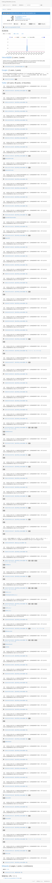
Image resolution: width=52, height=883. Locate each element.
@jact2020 (7, 238)
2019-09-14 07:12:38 (9, 872)
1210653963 (17, 66)
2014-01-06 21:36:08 (9, 730)
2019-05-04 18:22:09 (9, 321)
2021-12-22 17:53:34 (9, 167)
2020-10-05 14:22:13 (9, 235)
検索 (41, 5)
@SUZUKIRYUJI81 (9, 158)
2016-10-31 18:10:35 (9, 487)
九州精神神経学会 (19, 17)
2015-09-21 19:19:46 (9, 576)
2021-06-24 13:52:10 (9, 197)
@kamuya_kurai (18, 542)
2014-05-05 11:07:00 (9, 66)
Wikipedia (41, 24)
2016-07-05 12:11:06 (9, 507)
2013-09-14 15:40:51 (9, 768)
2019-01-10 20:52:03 (9, 339)
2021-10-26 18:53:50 (9, 179)
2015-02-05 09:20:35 (9, 628)
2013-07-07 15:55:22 (9, 79)
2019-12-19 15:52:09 (9, 282)
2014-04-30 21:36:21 (9, 691)
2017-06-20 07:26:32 (9, 443)
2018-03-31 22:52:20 (9, 391)
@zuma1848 (8, 797)
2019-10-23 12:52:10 (9, 291)
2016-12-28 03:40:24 (9, 478)
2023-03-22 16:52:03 (9, 90)
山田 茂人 (25, 16)
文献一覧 (20, 872)
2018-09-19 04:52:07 (9, 362)
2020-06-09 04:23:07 (9, 256)
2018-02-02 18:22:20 (9, 400)
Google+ (23, 24)
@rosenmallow (13, 217)
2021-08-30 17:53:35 (9, 188)
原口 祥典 (17, 16)
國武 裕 (20, 16)
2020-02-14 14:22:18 (9, 273)
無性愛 (16, 872)
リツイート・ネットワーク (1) (34, 350)
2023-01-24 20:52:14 (9, 102)
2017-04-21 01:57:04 (9, 454)
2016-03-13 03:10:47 (9, 531)
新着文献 (14, 5)
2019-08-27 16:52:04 (9, 303)
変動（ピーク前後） (7, 33)
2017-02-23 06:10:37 (9, 466)
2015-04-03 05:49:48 (9, 619)
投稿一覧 (22, 66)
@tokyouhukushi (8, 644)
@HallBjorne (8, 564)
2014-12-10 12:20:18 (9, 640)
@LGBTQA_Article (19, 90)
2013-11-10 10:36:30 (9, 750)
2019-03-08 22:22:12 (9, 330)
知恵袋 (16, 24)
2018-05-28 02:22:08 (9, 382)
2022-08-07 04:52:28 (9, 129)
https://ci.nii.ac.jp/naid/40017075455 (12, 27)
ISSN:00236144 (26, 19)
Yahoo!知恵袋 (7, 57)
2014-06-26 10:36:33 (9, 673)
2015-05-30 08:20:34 (9, 603)
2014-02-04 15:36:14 (9, 718)
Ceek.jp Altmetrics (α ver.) (9, 1)
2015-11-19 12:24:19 (9, 560)
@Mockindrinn (8, 741)
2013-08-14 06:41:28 (9, 786)
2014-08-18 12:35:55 (9, 664)
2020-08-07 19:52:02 (9, 247)
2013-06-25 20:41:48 (9, 795)
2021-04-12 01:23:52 (9, 205)
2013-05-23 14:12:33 (9, 827)
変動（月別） (16, 33)
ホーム (4, 9)
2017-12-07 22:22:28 (9, 409)
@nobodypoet (8, 594)
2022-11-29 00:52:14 (9, 111)
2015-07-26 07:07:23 (9, 588)
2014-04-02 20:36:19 (9, 700)
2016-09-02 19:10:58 (9, 496)
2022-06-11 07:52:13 (9, 138)
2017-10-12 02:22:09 (9, 418)
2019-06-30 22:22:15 (9, 312)
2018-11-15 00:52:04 (9, 350)
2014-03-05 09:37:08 (9, 709)
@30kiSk (7, 647)
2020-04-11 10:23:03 (9, 264)
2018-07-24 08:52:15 (9, 374)
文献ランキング (6, 5)
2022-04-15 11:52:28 (9, 146)
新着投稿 (21, 5)
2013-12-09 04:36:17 (9, 738)
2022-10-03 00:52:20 (9, 120)
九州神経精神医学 (19, 19)
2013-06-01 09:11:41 (9, 815)
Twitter (32, 24)
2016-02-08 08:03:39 (9, 542)
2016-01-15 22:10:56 (9, 551)
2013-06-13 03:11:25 (9, 806)
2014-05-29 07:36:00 (9, 682)
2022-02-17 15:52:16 (9, 155)
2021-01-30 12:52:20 (9, 214)
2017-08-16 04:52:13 (9, 427)
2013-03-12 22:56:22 (9, 862)
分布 (22, 33)
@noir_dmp (7, 853)
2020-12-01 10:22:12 (9, 226)
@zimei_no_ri (8, 592)
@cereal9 (7, 217)
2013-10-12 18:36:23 (9, 759)
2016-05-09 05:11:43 (9, 519)
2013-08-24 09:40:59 (9, 777)
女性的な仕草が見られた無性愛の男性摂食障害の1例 (22, 13)
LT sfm (7, 869)
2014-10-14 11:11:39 (9, 655)
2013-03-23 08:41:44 (9, 850)
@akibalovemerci (9, 431)
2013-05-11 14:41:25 (9, 839)
